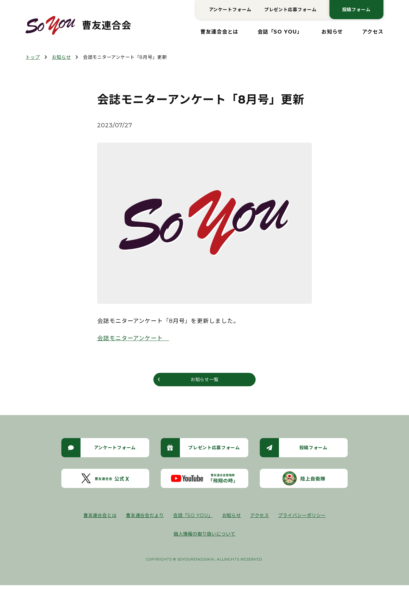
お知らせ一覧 (204, 381)
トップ (33, 57)
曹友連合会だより (145, 519)
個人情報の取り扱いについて (204, 537)
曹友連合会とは (219, 32)
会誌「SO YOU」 (280, 32)
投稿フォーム (356, 9)
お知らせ (332, 32)
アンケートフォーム (230, 9)
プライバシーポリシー (302, 519)
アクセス (372, 32)
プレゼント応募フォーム (290, 9)
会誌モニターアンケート (133, 338)
